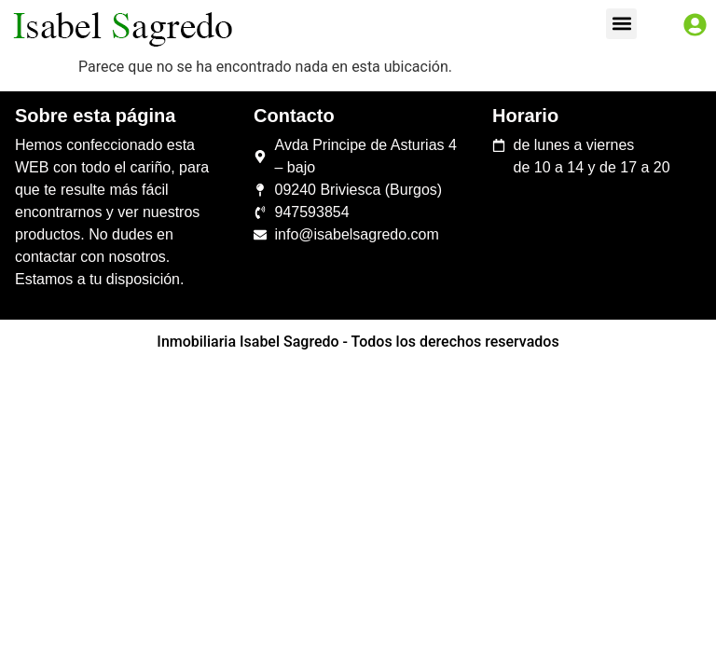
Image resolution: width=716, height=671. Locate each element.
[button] (621, 23)
